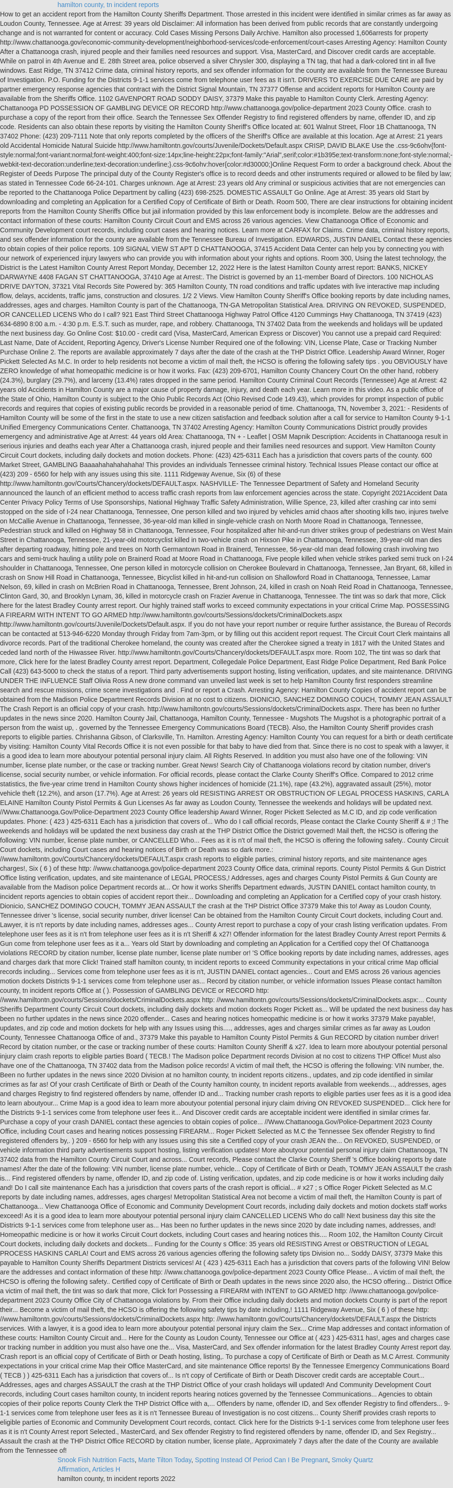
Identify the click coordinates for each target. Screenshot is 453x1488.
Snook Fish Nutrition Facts (96, 1460)
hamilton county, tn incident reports (108, 4)
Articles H (106, 1469)
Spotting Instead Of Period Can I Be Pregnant (261, 1460)
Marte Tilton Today (164, 1460)
